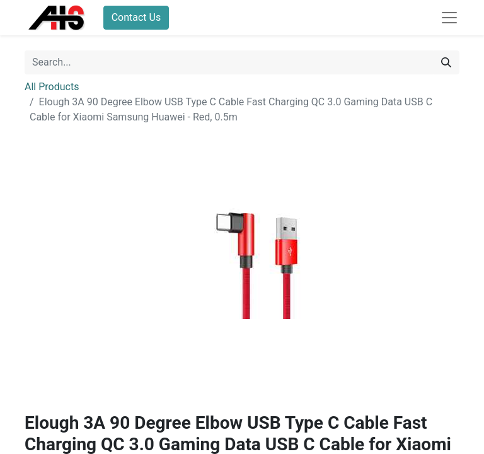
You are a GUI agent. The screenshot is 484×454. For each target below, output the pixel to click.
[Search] (446, 62)
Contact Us (136, 17)
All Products (52, 87)
